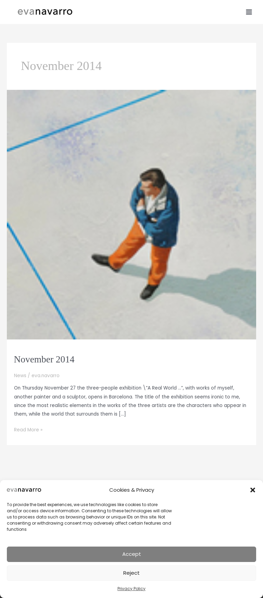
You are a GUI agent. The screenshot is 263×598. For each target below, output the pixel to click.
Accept (131, 554)
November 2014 (44, 359)
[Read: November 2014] (131, 214)
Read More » (28, 430)
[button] (252, 490)
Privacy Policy (131, 588)
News (20, 375)
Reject (131, 572)
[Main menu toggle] (249, 12)
